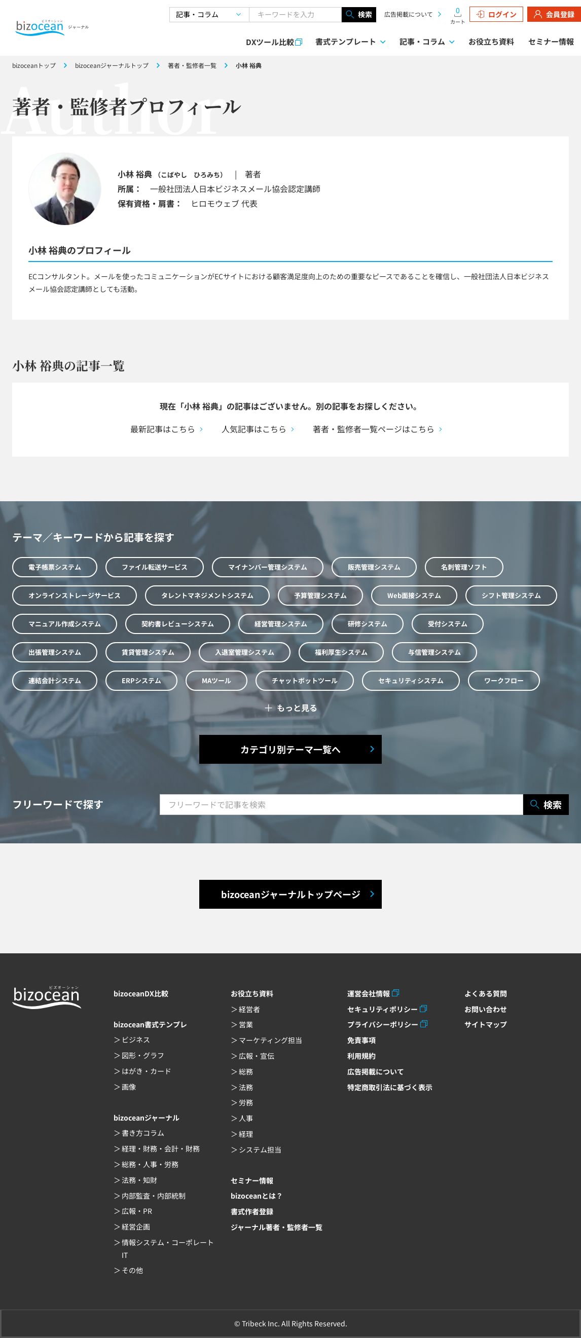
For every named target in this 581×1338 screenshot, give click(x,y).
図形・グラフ (143, 1055)
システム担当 (260, 1149)
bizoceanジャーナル (146, 1117)
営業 (246, 1024)
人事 (246, 1118)
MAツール (216, 680)
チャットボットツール (305, 680)
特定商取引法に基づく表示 (389, 1087)
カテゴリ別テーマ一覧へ (290, 749)
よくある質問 (485, 993)
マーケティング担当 (270, 1040)
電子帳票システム (54, 567)
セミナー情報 (551, 41)
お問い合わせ (485, 1009)
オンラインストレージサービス (74, 595)
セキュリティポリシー (382, 1009)
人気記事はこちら (254, 429)
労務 (246, 1102)
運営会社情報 (368, 993)
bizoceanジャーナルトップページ (290, 894)
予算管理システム (320, 595)
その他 (132, 1270)
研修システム (367, 623)
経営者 (249, 1009)
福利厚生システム (341, 652)
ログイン (496, 14)
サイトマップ (485, 1024)
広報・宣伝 (256, 1056)
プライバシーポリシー (382, 1024)
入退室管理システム (244, 652)
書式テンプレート (345, 41)
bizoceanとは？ (257, 1196)
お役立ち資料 (491, 41)
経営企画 (136, 1226)
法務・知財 (139, 1180)
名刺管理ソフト (464, 567)
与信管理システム (434, 652)
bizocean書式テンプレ (150, 1024)
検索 (359, 14)
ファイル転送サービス (155, 567)
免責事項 (361, 1040)
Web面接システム (414, 595)
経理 (246, 1134)
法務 (246, 1087)
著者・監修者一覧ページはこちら (373, 429)
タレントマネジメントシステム (207, 595)
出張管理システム (54, 652)
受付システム (447, 623)
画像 (129, 1087)
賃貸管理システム (148, 652)
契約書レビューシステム (177, 623)
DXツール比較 (270, 41)
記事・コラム (422, 41)
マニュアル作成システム (64, 623)
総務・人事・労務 (150, 1164)
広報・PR (137, 1211)
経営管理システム (281, 623)
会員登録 (554, 14)
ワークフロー (504, 680)
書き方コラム (143, 1133)
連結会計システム (54, 680)
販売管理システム (374, 567)
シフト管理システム (511, 595)
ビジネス (136, 1039)
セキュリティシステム (411, 680)
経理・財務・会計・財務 (161, 1148)
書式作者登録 (252, 1211)
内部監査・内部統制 (154, 1196)
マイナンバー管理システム (267, 567)
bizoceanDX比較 (141, 993)
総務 (246, 1071)
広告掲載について (408, 14)
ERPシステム (141, 680)
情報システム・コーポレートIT (168, 1248)
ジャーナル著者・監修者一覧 (276, 1227)
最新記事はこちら (162, 429)
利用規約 (361, 1056)
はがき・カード (146, 1071)
